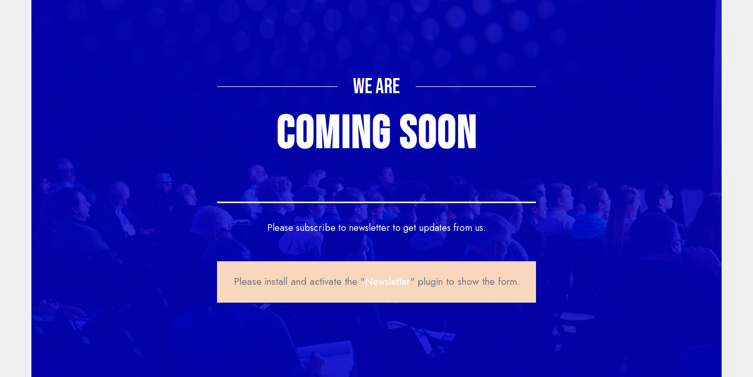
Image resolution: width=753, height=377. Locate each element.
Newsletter (387, 281)
